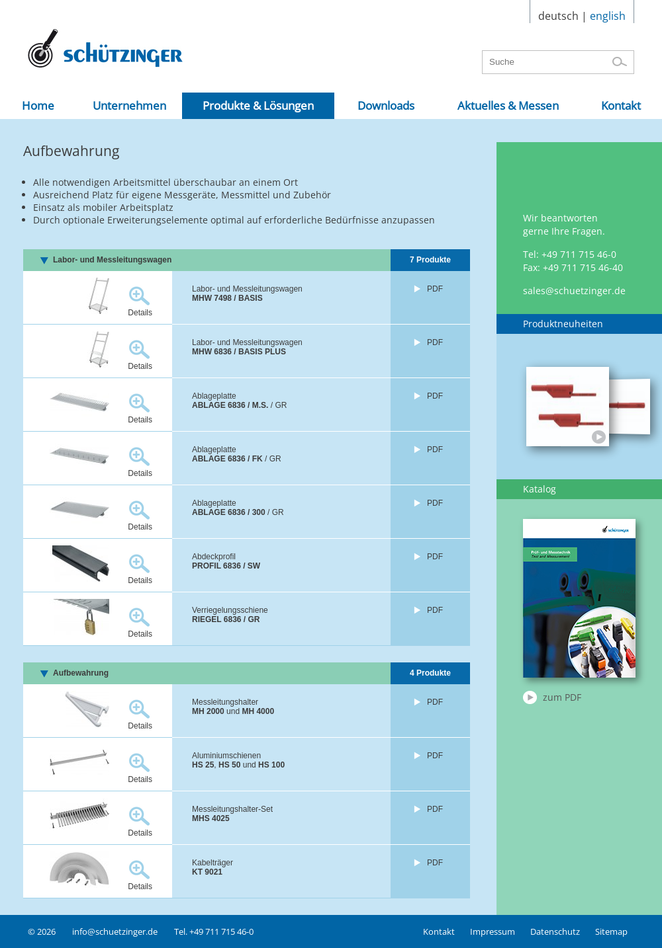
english (608, 16)
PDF (435, 289)
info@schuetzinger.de (115, 931)
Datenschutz (555, 931)
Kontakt (439, 931)
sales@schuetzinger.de (574, 290)
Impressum (492, 931)
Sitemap (611, 931)
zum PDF (562, 697)
